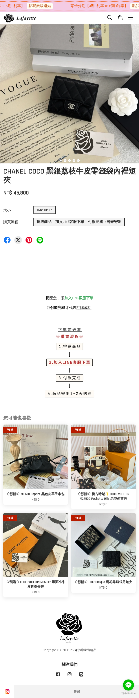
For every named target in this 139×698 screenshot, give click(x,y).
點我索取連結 (47, 6)
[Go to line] (128, 685)
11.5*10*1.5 (45, 210)
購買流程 (10, 222)
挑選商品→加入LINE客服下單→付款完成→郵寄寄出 (79, 221)
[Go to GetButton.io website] (128, 693)
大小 (7, 210)
